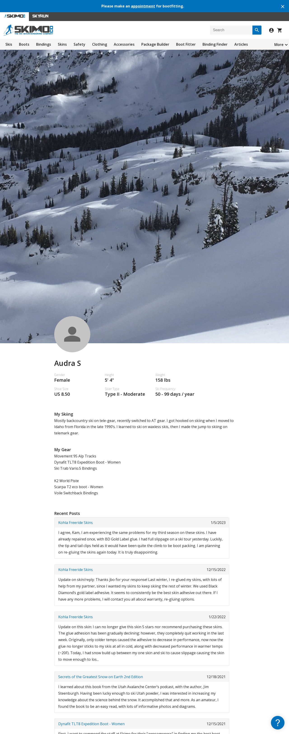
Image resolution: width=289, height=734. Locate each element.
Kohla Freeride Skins (75, 522)
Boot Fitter (186, 44)
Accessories (124, 44)
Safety (79, 44)
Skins (62, 44)
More (279, 44)
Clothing (99, 44)
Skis (8, 44)
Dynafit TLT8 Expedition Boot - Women (91, 723)
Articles (241, 44)
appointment (143, 6)
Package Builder (155, 44)
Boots (24, 44)
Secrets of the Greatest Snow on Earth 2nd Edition (100, 676)
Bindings (43, 44)
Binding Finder (215, 44)
